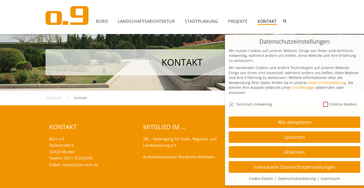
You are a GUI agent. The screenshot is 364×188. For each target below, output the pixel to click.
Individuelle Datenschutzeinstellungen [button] (294, 162)
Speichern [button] (294, 132)
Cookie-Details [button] (261, 173)
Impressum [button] (330, 173)
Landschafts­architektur (146, 21)
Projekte (237, 21)
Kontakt (267, 21)
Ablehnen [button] (294, 147)
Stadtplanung (201, 21)
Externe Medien (340, 98)
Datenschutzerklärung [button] (297, 173)
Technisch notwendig (250, 98)
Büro (102, 21)
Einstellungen (303, 82)
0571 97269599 (78, 158)
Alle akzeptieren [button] (294, 117)
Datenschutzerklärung (327, 77)
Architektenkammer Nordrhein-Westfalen (179, 156)
